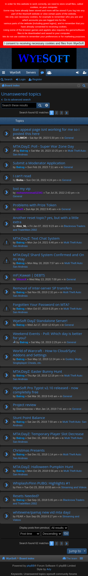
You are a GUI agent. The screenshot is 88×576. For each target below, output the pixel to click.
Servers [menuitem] (31, 72)
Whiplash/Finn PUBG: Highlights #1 (41, 483)
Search (8, 79)
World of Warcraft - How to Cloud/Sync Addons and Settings (44, 353)
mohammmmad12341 (29, 192)
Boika (19, 180)
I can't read (22, 176)
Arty (49, 569)
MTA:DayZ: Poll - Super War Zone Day (43, 146)
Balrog (24, 150)
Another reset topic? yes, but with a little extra (46, 219)
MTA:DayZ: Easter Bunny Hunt (37, 371)
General (69, 137)
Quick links (4, 73)
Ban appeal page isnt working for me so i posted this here (46, 131)
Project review (24, 405)
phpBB (30, 565)
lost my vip (22, 188)
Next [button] (66, 113)
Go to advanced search (17, 99)
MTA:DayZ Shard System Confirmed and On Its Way (48, 257)
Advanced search (46, 105)
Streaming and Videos (73, 487)
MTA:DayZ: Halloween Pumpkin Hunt (43, 467)
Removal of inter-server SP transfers (42, 288)
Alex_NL (21, 226)
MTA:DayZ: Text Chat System (36, 238)
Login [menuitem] (78, 73)
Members (60, 73)
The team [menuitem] (71, 558)
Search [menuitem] (84, 86)
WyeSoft (15, 72)
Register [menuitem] (85, 73)
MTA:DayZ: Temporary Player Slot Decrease (48, 434)
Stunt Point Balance (29, 417)
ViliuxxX (21, 279)
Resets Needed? (26, 496)
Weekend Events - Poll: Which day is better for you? (47, 335)
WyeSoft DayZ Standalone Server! (40, 321)
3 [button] (61, 112)
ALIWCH (21, 137)
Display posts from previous (43, 528)
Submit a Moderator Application (39, 163)
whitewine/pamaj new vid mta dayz (41, 512)
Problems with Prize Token (34, 205)
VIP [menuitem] (44, 72)
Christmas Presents (29, 450)
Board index (26, 558)
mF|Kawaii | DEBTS (29, 275)
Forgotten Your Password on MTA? (41, 304)
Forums (53, 73)
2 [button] (56, 112)
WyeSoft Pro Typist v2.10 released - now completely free (45, 390)
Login (22, 79)
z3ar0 (19, 209)
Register (37, 79)
